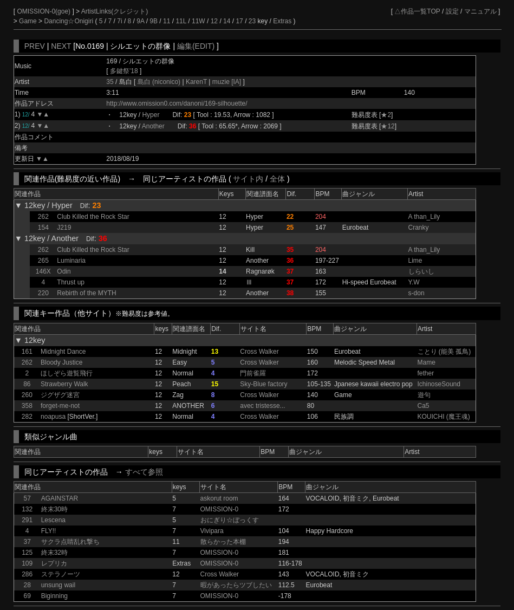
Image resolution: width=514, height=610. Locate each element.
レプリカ (54, 563)
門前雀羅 (253, 373)
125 (27, 552)
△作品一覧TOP (417, 11)
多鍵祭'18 (124, 71)
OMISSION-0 (219, 509)
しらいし (421, 271)
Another (153, 126)
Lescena (53, 520)
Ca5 (424, 406)
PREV (34, 46)
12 (214, 21)
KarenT (196, 82)
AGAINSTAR (59, 498)
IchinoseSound (439, 384)
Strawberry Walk (64, 384)
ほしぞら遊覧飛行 (67, 373)
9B (153, 21)
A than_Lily (424, 216)
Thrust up (70, 282)
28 (27, 585)
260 (27, 395)
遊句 (424, 395)
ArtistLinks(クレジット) (114, 11)
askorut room (219, 498)
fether (426, 373)
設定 (452, 11)
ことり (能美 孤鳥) (444, 351)
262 (43, 216)
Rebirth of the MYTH (86, 293)
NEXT (61, 46)
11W (198, 21)
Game (28, 21)
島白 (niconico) (160, 82)
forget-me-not (60, 406)
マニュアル (480, 11)
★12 (387, 126)
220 (43, 293)
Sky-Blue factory (263, 384)
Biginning (54, 596)
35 (109, 82)
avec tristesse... (262, 406)
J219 (64, 227)
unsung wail (58, 585)
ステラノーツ (60, 574)
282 (27, 416)
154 (43, 227)
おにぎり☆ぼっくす (229, 520)
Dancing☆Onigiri (69, 21)
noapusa (53, 416)
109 (27, 563)
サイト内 (248, 178)
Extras (282, 21)
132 (27, 509)
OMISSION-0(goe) (44, 11)
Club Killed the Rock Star (93, 216)
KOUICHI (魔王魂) (444, 416)
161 (27, 351)
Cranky (418, 227)
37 (27, 542)
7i (119, 21)
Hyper (150, 115)
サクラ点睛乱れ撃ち (70, 542)
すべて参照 (144, 472)
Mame (426, 362)
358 (27, 406)
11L (180, 21)
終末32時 (54, 552)
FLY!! (48, 531)
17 (239, 21)
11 (166, 21)
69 (27, 596)
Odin (63, 271)
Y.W (414, 282)
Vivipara (212, 531)
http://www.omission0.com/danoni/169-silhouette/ (176, 103)
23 (252, 21)
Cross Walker (259, 351)
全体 (277, 178)
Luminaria (71, 260)
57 (27, 498)
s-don (416, 293)
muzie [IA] (226, 82)
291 (27, 520)
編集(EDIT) (195, 46)
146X (43, 271)
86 (26, 384)
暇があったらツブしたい (236, 585)
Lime (415, 260)
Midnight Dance (63, 351)
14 (226, 21)
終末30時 (54, 509)
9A (140, 21)
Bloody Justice (61, 362)
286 (27, 574)
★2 (386, 115)
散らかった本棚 (223, 542)
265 (43, 260)
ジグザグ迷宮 (60, 395)
